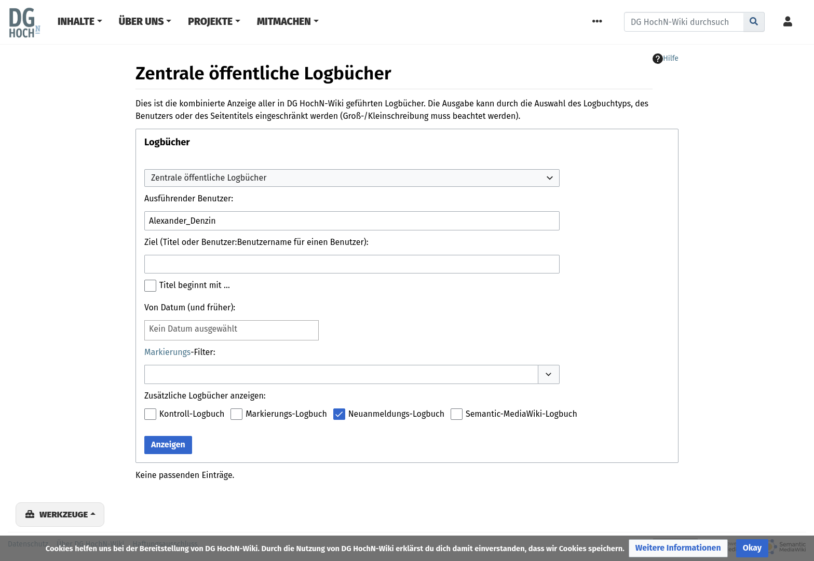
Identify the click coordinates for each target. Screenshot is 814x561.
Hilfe (666, 58)
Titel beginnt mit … (194, 285)
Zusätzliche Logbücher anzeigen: (205, 396)
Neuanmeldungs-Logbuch (396, 414)
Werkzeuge (63, 514)
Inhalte (76, 22)
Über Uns (141, 22)
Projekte (210, 22)
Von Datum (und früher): (189, 307)
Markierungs (167, 352)
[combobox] (352, 178)
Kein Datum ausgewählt (193, 329)
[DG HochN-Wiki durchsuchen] (684, 22)
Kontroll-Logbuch (191, 414)
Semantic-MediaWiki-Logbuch (521, 414)
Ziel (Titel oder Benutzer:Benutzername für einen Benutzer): (256, 242)
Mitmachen (284, 22)
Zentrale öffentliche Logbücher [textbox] (208, 178)
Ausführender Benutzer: (188, 198)
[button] (549, 374)
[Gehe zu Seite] (754, 22)
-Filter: (179, 352)
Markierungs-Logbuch (286, 414)
